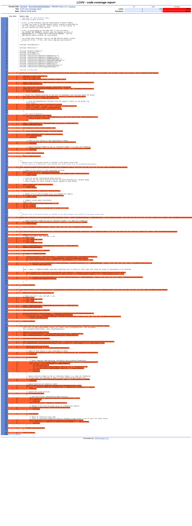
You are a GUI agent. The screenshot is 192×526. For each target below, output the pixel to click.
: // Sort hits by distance (22, 133)
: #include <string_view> (19, 81)
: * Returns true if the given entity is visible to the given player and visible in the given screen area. (53, 254)
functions (72, 7)
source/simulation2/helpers (39, 7)
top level (23, 7)
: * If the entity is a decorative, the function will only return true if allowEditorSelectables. (49, 194)
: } (10, 271)
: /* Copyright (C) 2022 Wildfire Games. (25, 18)
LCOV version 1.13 (101, 522)
